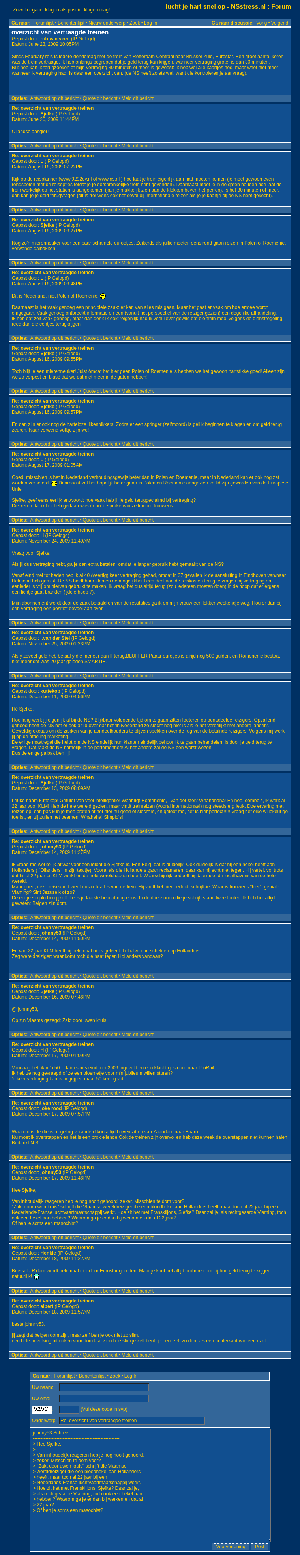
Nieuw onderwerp (106, 23)
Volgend (279, 23)
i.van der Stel (55, 638)
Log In (150, 23)
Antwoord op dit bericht (54, 98)
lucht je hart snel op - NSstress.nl (216, 6)
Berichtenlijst (71, 23)
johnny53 (51, 847)
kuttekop (50, 691)
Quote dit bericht (100, 98)
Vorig (261, 23)
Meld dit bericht (138, 98)
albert (47, 1306)
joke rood (51, 1108)
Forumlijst (43, 23)
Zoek (134, 23)
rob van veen (55, 38)
